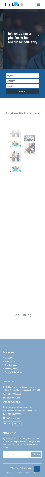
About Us (9, 358)
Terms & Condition (13, 372)
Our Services (11, 365)
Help (28, 472)
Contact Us (10, 361)
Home (8, 472)
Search (22, 91)
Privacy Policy (11, 368)
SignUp (36, 454)
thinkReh (15, 468)
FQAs (36, 472)
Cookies (19, 472)
